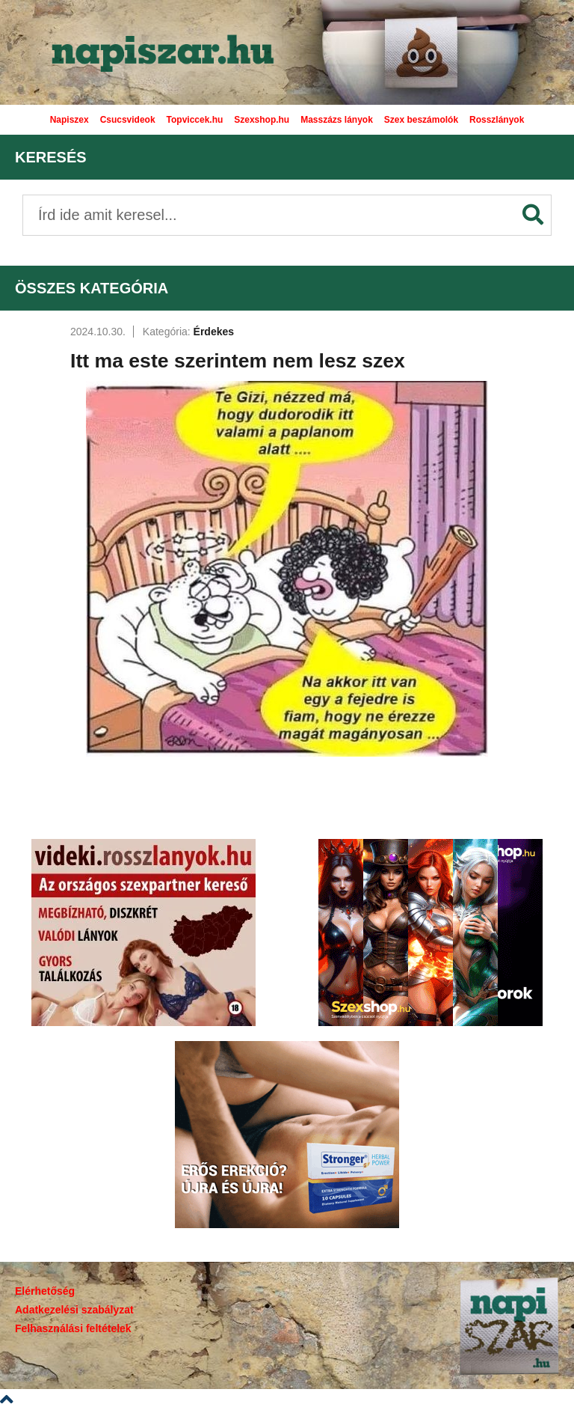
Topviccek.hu (195, 120)
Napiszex (69, 120)
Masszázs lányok (336, 120)
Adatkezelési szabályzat (74, 1310)
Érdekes (214, 332)
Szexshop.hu (261, 120)
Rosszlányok (496, 120)
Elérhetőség (45, 1291)
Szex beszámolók (421, 120)
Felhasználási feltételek (73, 1328)
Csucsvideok (127, 120)
